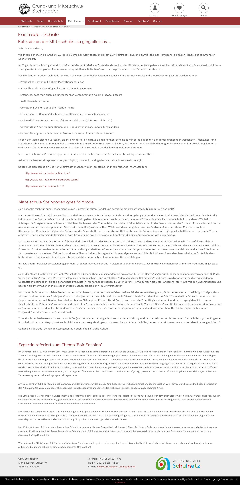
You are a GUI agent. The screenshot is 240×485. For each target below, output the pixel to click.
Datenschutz (227, 479)
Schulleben (112, 21)
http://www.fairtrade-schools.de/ (44, 186)
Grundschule (55, 21)
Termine (128, 21)
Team (40, 21)
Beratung (143, 21)
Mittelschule (75, 21)
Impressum (120, 482)
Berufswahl (94, 21)
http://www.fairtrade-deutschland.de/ (47, 173)
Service (157, 21)
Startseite (27, 21)
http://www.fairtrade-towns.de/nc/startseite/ (51, 179)
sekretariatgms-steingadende (116, 466)
